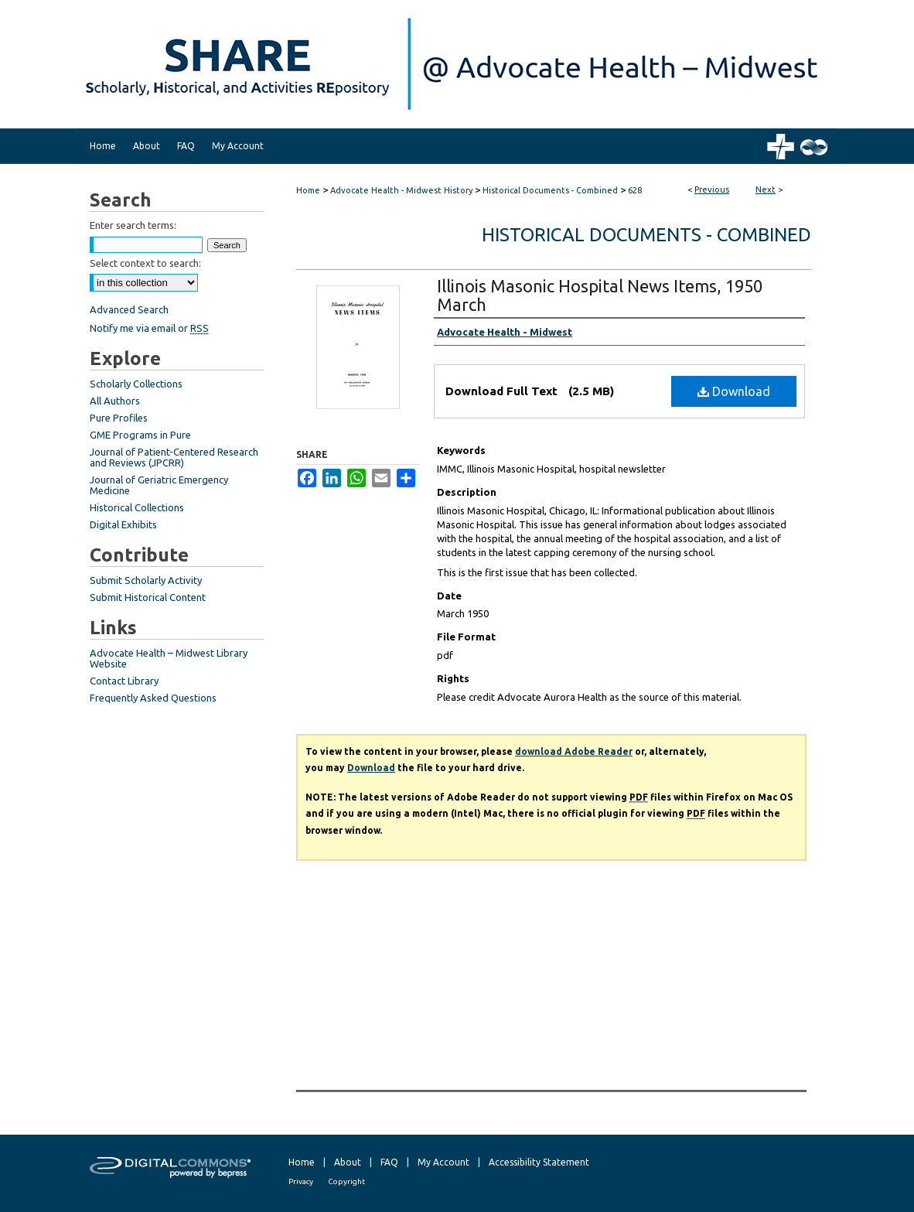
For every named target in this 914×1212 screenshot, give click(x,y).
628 (635, 190)
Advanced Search (129, 309)
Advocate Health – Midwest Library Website (168, 658)
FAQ (389, 1162)
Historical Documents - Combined (550, 190)
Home (308, 190)
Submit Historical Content (148, 597)
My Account (443, 1162)
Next (765, 189)
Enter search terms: (133, 225)
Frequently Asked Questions (153, 697)
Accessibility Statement (539, 1162)
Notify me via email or (149, 328)
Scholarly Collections (136, 383)
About (347, 1162)
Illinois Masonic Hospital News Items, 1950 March (599, 295)
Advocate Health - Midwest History (401, 190)
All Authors (115, 400)
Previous (711, 189)
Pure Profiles (119, 417)
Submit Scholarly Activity (146, 580)
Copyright (346, 1181)
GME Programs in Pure (140, 434)
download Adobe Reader (574, 751)
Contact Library (124, 680)
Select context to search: (145, 263)
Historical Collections (137, 507)
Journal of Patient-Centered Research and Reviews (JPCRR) (174, 457)
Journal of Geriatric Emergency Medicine (159, 485)
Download (733, 391)
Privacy (300, 1181)
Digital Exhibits (123, 524)
